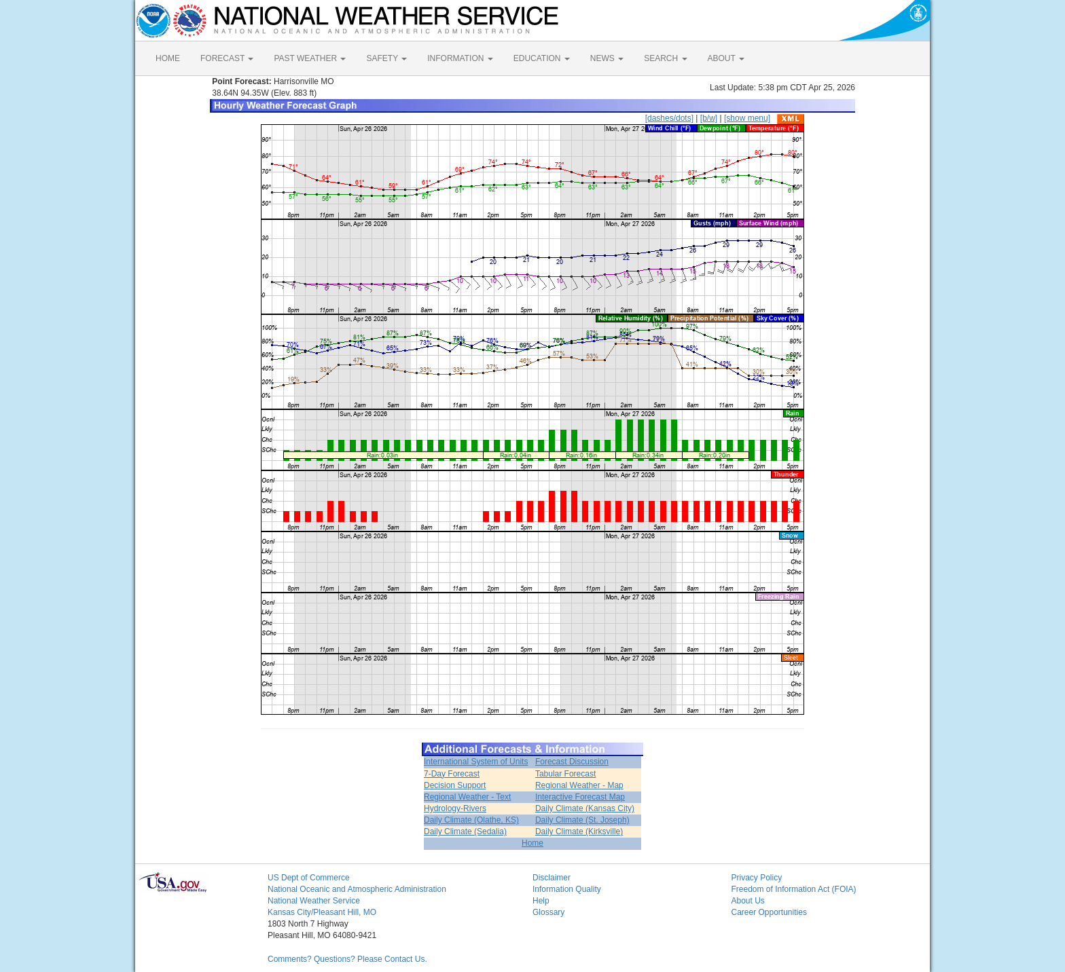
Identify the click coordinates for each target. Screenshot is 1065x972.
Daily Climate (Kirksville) (579, 831)
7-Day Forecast (452, 774)
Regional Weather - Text (467, 797)
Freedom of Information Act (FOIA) (794, 889)
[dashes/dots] (669, 118)
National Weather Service (314, 900)
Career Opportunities (769, 912)
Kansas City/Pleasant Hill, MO (322, 912)
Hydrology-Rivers (455, 808)
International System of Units (476, 761)
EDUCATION (541, 58)
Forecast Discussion (572, 761)
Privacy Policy (757, 877)
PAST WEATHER (310, 58)
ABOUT (726, 58)
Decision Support (455, 785)
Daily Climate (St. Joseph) (582, 820)
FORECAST (226, 58)
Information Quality (566, 889)
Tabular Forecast (565, 774)
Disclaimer (551, 877)
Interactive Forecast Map (580, 797)
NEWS (607, 58)
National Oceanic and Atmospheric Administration (357, 889)
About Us (748, 900)
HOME (168, 58)
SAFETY (386, 58)
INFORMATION (459, 58)
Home (532, 843)
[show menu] (747, 118)
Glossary (548, 912)
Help (540, 900)
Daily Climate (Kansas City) (584, 808)
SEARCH (665, 58)
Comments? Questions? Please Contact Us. (347, 959)
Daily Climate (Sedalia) (465, 831)
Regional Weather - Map (579, 785)
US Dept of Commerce (309, 877)
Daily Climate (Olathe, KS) (471, 820)
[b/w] (708, 118)
